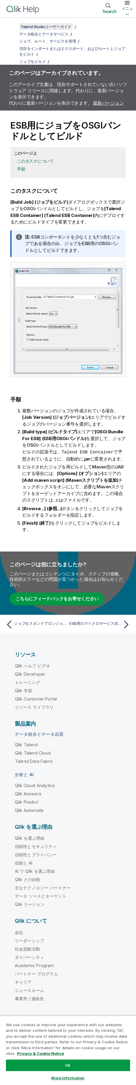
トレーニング (27, 681)
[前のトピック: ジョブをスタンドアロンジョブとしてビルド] (35, 624)
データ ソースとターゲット (40, 895)
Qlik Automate (29, 809)
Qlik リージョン (30, 903)
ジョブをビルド (32, 61)
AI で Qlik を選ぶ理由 (35, 870)
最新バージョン (108, 103)
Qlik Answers (28, 793)
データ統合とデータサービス (43, 34)
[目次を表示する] (11, 26)
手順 (21, 168)
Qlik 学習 (23, 689)
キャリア (23, 981)
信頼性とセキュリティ (36, 845)
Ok (68, 1065)
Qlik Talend (26, 744)
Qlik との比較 (27, 878)
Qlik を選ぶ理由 (30, 837)
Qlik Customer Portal (36, 698)
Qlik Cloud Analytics (35, 784)
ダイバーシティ (29, 956)
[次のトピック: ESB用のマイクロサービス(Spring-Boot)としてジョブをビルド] (100, 624)
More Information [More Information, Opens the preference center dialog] (67, 1078)
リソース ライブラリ (34, 706)
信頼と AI (23, 862)
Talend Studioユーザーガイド (45, 26)
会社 (19, 931)
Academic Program (34, 964)
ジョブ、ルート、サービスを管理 (47, 41)
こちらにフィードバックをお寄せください (56, 598)
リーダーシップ (29, 940)
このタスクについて (35, 160)
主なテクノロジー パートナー (43, 887)
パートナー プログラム (36, 973)
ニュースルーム (29, 989)
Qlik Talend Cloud (33, 752)
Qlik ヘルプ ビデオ (32, 665)
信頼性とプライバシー (36, 854)
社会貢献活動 (27, 948)
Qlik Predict (26, 801)
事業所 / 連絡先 (29, 997)
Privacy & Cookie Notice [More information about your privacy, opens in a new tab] (40, 1053)
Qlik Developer (30, 673)
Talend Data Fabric (34, 760)
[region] (68, 1050)
